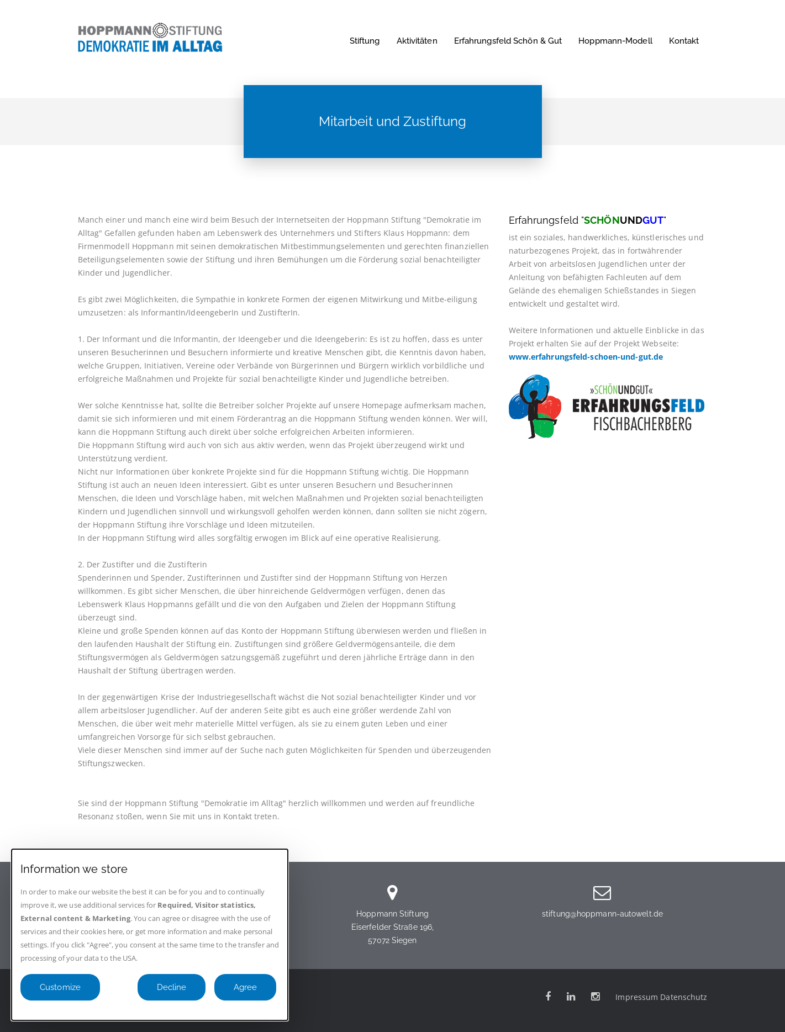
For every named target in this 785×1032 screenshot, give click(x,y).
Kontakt (684, 41)
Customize (60, 987)
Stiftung (365, 41)
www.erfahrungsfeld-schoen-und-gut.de (586, 356)
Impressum (636, 997)
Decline (171, 987)
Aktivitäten (417, 41)
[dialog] (149, 935)
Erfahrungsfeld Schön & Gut (508, 41)
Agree (245, 987)
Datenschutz (683, 997)
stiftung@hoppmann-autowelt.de (602, 913)
